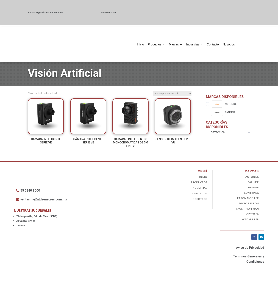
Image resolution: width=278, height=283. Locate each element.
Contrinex (251, 194)
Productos (155, 44)
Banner (253, 189)
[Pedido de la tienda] (172, 95)
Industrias (192, 44)
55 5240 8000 (112, 13)
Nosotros (229, 44)
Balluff (253, 184)
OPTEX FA (252, 216)
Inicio (140, 44)
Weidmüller (250, 221)
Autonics (252, 178)
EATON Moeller (248, 200)
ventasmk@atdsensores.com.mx (45, 13)
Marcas (174, 44)
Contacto (213, 44)
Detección (218, 134)
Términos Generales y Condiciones (248, 261)
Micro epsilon (249, 205)
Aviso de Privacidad (250, 249)
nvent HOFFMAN (247, 210)
